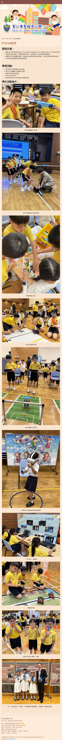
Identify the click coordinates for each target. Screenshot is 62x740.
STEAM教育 (17, 38)
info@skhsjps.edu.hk (11, 729)
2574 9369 (8, 727)
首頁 (2, 38)
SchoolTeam (11, 739)
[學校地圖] (21, 723)
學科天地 (8, 38)
